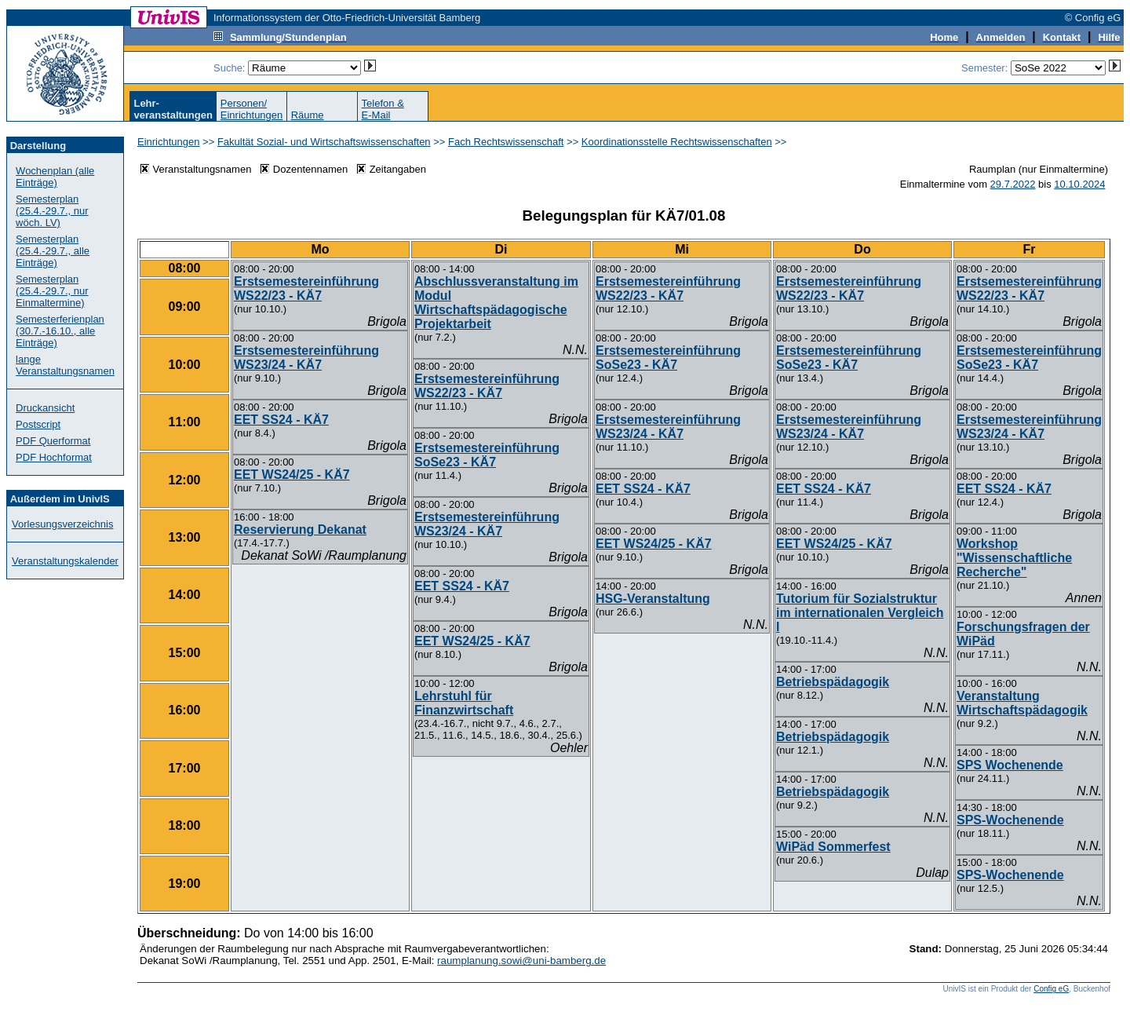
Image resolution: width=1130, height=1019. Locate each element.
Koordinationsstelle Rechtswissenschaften (676, 142)
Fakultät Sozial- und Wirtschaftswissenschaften (324, 142)
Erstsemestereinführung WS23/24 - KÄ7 (306, 357)
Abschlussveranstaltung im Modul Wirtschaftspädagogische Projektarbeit (496, 303)
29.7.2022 (1013, 184)
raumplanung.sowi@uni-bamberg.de (521, 960)
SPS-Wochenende (1010, 820)
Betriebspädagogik (832, 681)
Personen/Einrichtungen (252, 109)
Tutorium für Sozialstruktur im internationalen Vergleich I (859, 613)
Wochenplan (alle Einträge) (55, 176)
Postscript (38, 424)
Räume (307, 115)
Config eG (1051, 988)
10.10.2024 (1079, 184)
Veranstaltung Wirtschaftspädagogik (1022, 703)
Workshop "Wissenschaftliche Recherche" (1014, 558)
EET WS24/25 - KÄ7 (292, 474)
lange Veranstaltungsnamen (65, 365)
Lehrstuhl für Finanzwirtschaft (463, 703)
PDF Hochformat (54, 457)
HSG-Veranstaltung (653, 598)
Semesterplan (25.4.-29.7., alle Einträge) (52, 250)
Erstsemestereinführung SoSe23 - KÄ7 (487, 455)
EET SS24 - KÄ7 (281, 419)
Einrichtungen (168, 142)
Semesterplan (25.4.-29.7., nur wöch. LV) (52, 210)
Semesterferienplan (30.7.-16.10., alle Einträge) (60, 331)
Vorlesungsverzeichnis (62, 524)
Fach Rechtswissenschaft (505, 142)
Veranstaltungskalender (65, 561)
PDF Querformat (53, 441)
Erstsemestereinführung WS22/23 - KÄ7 (306, 288)
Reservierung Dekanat (300, 529)
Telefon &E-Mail (383, 109)
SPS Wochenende (1010, 765)
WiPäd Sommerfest (833, 846)
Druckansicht (45, 408)
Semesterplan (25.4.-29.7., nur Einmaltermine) (52, 291)
